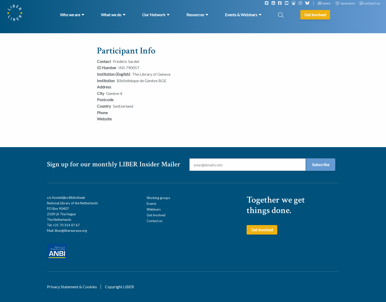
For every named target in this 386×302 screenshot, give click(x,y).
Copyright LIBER (119, 286)
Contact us (154, 221)
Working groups (158, 198)
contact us (370, 3)
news (324, 3)
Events (151, 204)
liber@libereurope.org (71, 231)
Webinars (154, 209)
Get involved (156, 215)
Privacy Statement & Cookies (72, 286)
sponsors (345, 3)
